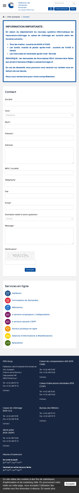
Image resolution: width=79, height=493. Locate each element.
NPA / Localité (12, 168)
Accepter (70, 484)
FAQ (73, 9)
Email (8, 203)
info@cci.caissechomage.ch (39, 62)
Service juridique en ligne (21, 328)
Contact (26, 17)
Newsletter (14, 342)
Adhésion (13, 293)
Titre (7, 111)
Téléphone (10, 180)
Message (9, 225)
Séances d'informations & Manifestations (28, 335)
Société (8, 99)
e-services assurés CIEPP (20, 321)
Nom (8, 122)
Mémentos (14, 307)
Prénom (9, 133)
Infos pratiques (61, 9)
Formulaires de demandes (21, 300)
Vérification (11, 249)
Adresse (9, 145)
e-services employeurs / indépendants (27, 314)
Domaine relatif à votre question (21, 214)
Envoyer (30, 269)
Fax (6, 191)
